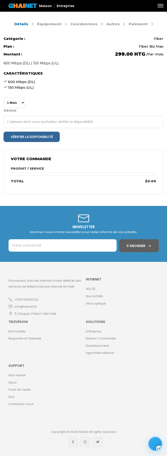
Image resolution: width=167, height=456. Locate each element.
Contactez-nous (21, 404)
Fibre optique (96, 303)
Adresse (10, 110)
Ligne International (100, 353)
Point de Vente (19, 389)
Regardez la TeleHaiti (24, 338)
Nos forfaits (94, 296)
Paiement (138, 24)
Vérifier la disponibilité (32, 136)
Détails (21, 24)
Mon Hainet (17, 375)
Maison (45, 6)
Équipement (49, 24)
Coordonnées (83, 24)
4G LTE (90, 289)
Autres (113, 24)
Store (12, 382)
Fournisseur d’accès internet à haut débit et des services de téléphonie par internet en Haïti (44, 283)
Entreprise (65, 6)
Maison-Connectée (101, 338)
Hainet (83, 432)
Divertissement (97, 345)
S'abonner (136, 245)
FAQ (11, 397)
